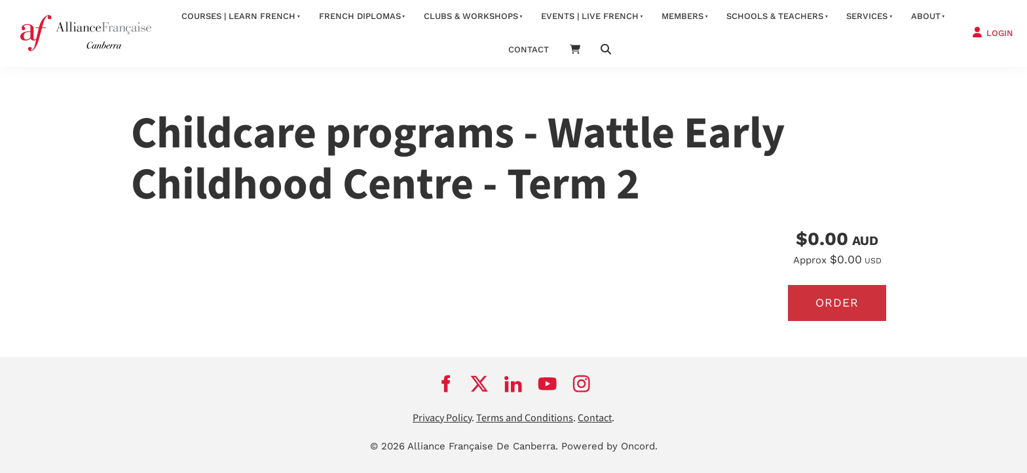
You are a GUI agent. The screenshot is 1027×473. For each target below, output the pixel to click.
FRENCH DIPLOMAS (360, 16)
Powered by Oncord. (609, 446)
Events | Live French (590, 16)
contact (528, 49)
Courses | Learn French (238, 16)
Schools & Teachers (774, 16)
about (926, 16)
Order (837, 302)
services (866, 16)
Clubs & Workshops (471, 16)
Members (682, 16)
